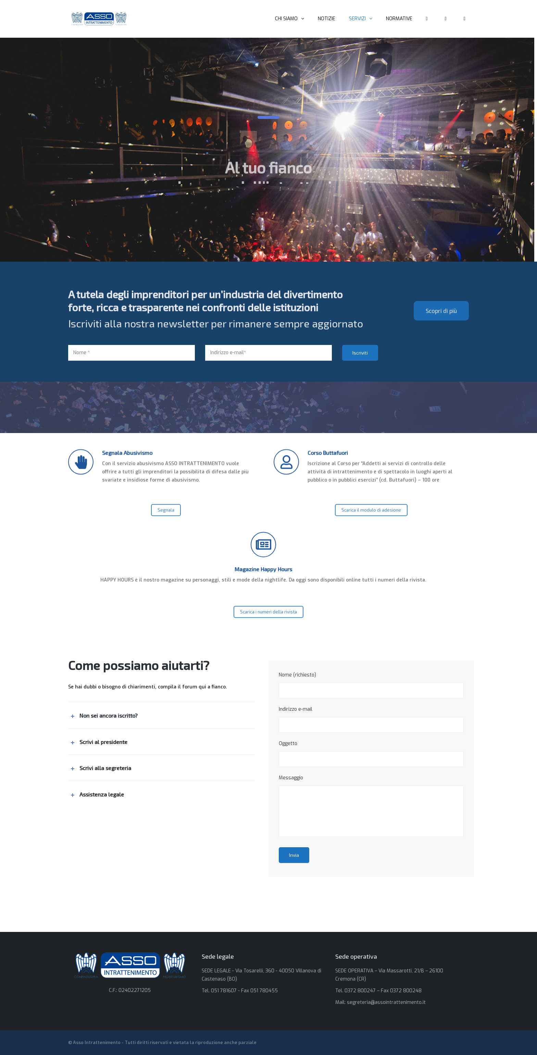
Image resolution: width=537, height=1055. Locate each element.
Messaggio (371, 806)
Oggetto (371, 753)
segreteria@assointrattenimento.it (386, 1002)
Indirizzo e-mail (371, 719)
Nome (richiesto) (371, 685)
